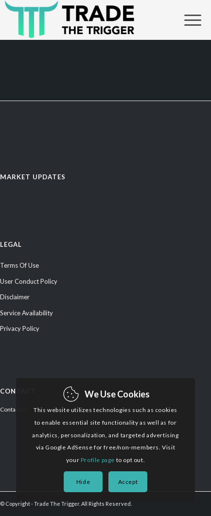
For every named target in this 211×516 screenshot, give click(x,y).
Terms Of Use (19, 265)
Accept (128, 481)
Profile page (98, 460)
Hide (83, 481)
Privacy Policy (19, 328)
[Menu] (188, 19)
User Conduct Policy (28, 281)
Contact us (14, 409)
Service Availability (26, 313)
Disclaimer (15, 297)
